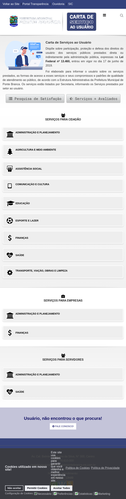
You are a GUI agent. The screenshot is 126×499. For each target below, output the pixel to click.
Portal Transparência (36, 3)
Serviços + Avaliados (93, 98)
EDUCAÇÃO (22, 203)
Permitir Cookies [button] (37, 488)
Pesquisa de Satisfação (35, 98)
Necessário (44, 493)
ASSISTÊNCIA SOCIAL (28, 168)
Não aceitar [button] (14, 488)
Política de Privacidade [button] (105, 467)
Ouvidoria (58, 3)
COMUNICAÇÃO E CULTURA (32, 184)
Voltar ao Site (11, 3)
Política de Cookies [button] (78, 467)
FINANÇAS (21, 237)
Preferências (65, 493)
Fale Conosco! (63, 426)
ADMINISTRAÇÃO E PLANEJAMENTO (37, 132)
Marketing (104, 493)
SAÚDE (19, 255)
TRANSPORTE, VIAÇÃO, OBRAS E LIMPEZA (41, 270)
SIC (70, 3)
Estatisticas (85, 493)
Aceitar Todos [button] (61, 488)
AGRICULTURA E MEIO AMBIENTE (35, 149)
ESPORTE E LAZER (27, 220)
